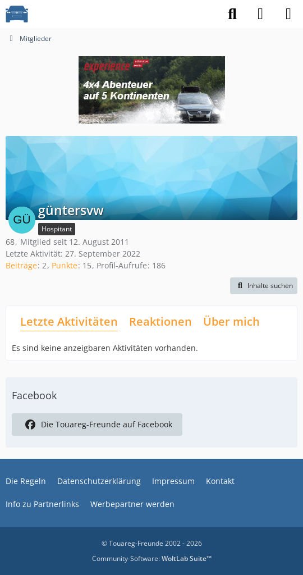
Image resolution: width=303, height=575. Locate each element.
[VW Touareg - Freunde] (16, 14)
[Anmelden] (260, 14)
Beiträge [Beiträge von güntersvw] (21, 265)
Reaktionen (160, 321)
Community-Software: (152, 558)
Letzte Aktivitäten (69, 321)
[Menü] (288, 14)
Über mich (231, 321)
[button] (263, 285)
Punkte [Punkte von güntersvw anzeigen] (64, 265)
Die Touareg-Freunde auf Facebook (97, 424)
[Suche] (232, 14)
